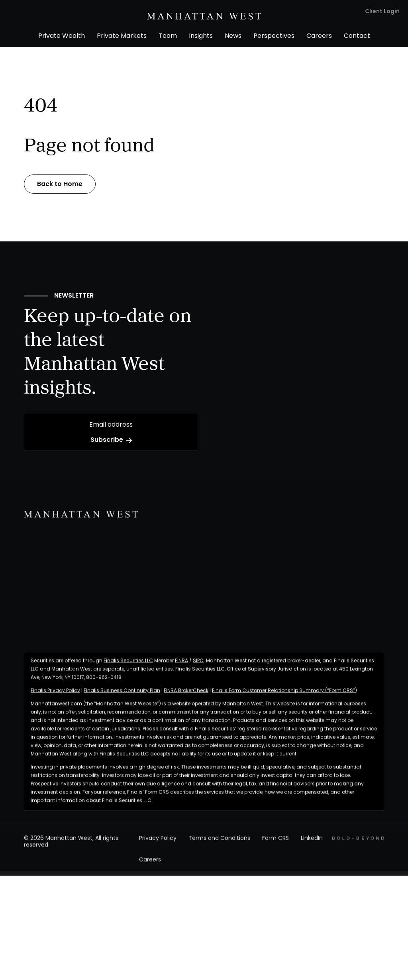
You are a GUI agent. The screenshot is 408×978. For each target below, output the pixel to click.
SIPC (198, 665)
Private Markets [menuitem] (122, 36)
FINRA (181, 665)
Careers (150, 865)
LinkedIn (312, 844)
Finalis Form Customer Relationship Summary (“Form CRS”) (284, 695)
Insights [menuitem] (201, 36)
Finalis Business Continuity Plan (122, 695)
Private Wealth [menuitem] (61, 36)
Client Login (382, 12)
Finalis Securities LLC (128, 665)
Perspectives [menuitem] (273, 36)
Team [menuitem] (168, 36)
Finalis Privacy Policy (55, 695)
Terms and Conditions (219, 844)
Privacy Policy (158, 844)
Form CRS (275, 844)
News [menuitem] (233, 36)
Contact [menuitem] (357, 36)
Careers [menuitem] (319, 36)
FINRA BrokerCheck (186, 695)
